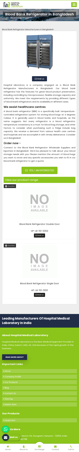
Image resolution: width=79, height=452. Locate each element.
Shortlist (10, 186)
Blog (6, 387)
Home (7, 371)
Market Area (9, 404)
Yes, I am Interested (39, 170)
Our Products (10, 382)
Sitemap (8, 399)
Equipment (9, 420)
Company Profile (12, 376)
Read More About (15, 357)
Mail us (39, 78)
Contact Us (9, 393)
